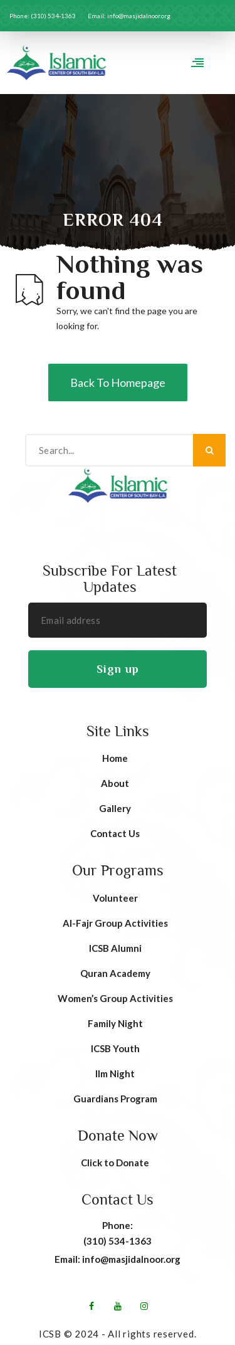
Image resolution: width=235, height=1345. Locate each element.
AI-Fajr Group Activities (115, 923)
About (115, 783)
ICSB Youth (115, 1048)
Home (115, 758)
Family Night (115, 1023)
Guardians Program (115, 1098)
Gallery (115, 808)
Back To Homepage (117, 382)
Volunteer (115, 898)
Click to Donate (115, 1162)
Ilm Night (115, 1073)
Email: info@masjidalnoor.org (117, 1259)
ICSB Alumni (115, 948)
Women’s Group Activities (115, 998)
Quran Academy (115, 973)
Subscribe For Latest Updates (110, 578)
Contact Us (115, 833)
